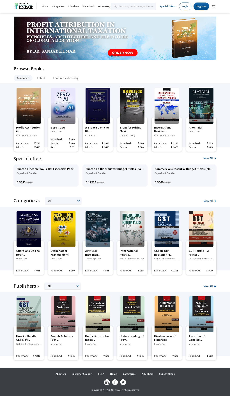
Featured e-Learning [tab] (66, 78)
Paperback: (22, 143)
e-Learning (104, 6)
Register (201, 6)
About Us (61, 373)
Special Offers (168, 6)
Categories (58, 6)
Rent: (53, 147)
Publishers (73, 6)
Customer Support (82, 373)
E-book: (20, 147)
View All (208, 158)
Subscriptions (167, 373)
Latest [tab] (41, 78)
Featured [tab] (23, 78)
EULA (101, 373)
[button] (63, 200)
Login (185, 6)
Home (45, 6)
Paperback (89, 6)
